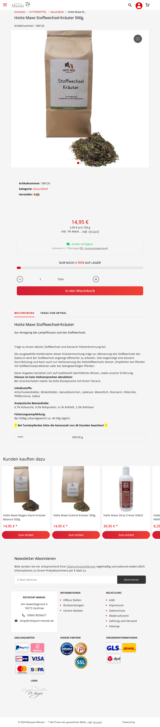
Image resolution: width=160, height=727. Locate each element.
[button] (131, 5)
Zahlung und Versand (123, 621)
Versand (94, 231)
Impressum (116, 605)
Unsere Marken (73, 610)
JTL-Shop (140, 722)
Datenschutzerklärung (81, 566)
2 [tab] (82, 163)
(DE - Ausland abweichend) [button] (93, 248)
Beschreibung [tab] (24, 313)
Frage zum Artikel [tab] (54, 313)
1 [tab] (78, 163)
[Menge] (40, 279)
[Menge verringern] (20, 279)
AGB (112, 600)
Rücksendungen (73, 605)
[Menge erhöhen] (96, 279)
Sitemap (114, 626)
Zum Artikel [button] (25, 535)
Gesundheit (40, 189)
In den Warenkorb (80, 290)
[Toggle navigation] (5, 3)
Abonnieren (131, 579)
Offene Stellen (72, 600)
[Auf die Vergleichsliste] (138, 39)
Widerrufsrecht (119, 616)
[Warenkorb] (147, 4)
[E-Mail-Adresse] (65, 580)
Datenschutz (117, 610)
